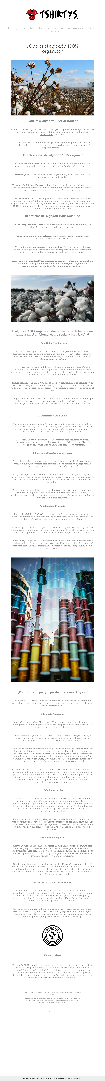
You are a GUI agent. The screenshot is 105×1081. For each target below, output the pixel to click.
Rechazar (77, 1078)
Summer (44, 28)
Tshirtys (13, 28)
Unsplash (48, 992)
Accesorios (75, 28)
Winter (59, 28)
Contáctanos (53, 31)
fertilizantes (46, 134)
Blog (90, 28)
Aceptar (70, 1078)
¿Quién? (28, 28)
